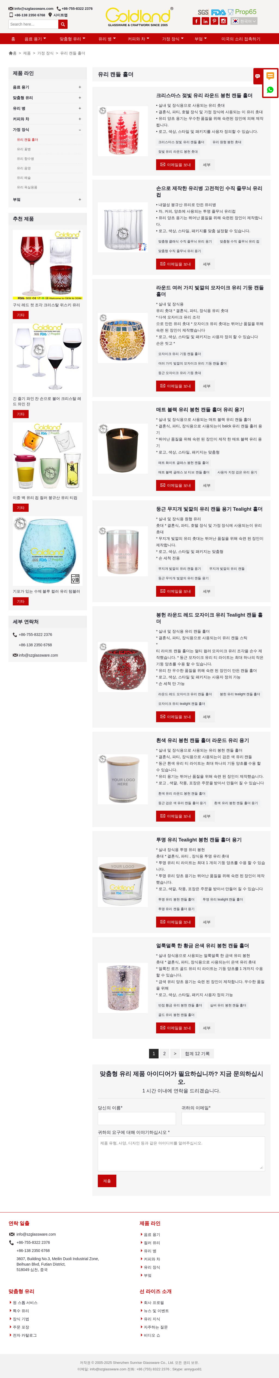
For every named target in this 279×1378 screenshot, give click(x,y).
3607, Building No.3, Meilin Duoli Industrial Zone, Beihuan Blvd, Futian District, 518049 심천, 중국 (58, 1264)
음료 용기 (35, 38)
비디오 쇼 (152, 1335)
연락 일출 (18, 1223)
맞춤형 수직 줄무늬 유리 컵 (239, 241)
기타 (21, 315)
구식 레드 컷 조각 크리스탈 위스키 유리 (46, 305)
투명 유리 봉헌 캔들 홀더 (176, 899)
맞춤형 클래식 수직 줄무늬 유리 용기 (185, 241)
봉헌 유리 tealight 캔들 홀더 (240, 694)
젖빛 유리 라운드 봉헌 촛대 (178, 152)
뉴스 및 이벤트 (156, 1311)
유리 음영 (24, 168)
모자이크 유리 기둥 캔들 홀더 (179, 354)
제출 (107, 1181)
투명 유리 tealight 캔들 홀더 (223, 899)
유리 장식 (152, 1267)
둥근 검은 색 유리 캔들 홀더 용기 (182, 803)
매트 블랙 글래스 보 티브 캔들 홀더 (184, 472)
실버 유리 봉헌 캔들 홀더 (228, 1005)
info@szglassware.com (33, 9)
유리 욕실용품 (27, 187)
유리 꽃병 (24, 149)
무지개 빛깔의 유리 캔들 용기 (179, 569)
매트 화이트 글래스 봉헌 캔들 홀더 (183, 463)
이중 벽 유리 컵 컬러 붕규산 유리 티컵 (45, 497)
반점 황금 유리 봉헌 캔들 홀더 (180, 1005)
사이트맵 (60, 15)
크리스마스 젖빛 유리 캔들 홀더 (181, 142)
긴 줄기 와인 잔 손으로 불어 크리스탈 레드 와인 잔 (47, 401)
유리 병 (107, 38)
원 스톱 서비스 (25, 1302)
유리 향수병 (25, 159)
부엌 (201, 38)
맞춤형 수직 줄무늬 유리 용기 (179, 251)
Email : (11, 1234)
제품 (27, 53)
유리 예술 (24, 178)
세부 (207, 165)
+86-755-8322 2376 (77, 9)
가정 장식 (173, 38)
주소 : (11, 1264)
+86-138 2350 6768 (29, 15)
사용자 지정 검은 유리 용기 (237, 472)
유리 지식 (152, 1319)
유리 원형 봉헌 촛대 (227, 142)
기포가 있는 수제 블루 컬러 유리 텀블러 (46, 591)
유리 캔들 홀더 (27, 140)
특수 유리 (21, 1311)
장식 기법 (21, 1319)
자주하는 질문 (156, 1327)
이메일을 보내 (175, 164)
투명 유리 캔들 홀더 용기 (176, 909)
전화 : (11, 1242)
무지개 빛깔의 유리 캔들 (227, 569)
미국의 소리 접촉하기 (241, 38)
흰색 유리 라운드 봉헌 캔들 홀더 (181, 793)
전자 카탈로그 (25, 1335)
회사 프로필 (154, 1302)
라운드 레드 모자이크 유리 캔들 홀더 (185, 694)
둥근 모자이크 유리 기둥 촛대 (179, 373)
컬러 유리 (152, 1243)
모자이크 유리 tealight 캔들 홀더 (181, 704)
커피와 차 (138, 38)
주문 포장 (21, 1327)
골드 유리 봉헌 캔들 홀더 (176, 1015)
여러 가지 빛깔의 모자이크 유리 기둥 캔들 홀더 (192, 363)
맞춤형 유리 (72, 38)
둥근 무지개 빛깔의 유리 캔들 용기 (183, 578)
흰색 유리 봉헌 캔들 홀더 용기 (236, 803)
